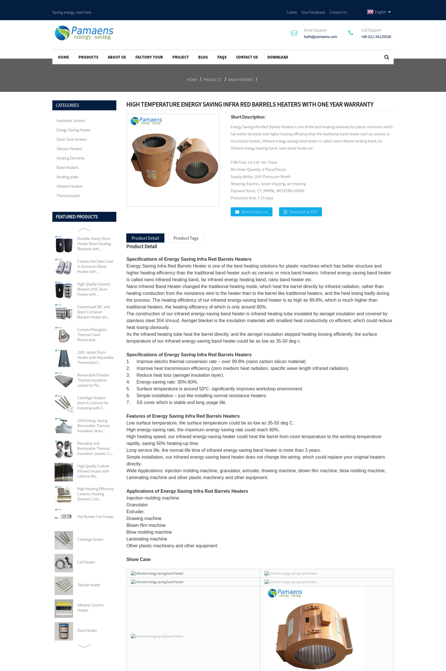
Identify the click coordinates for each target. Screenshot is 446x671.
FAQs (222, 45)
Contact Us (338, 5)
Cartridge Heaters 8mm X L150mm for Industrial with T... (92, 391)
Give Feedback (313, 5)
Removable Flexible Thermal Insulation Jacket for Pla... (93, 368)
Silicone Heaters (69, 137)
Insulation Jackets (71, 109)
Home (63, 45)
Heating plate (67, 165)
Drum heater (87, 619)
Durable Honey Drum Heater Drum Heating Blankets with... (94, 232)
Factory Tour (149, 45)
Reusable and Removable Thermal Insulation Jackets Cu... (95, 437)
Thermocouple (68, 184)
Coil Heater (86, 550)
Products (88, 45)
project (180, 45)
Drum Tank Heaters (72, 128)
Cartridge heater (90, 528)
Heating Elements (71, 146)
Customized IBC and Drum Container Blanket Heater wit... (93, 300)
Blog (203, 45)
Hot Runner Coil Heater (95, 505)
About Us (117, 45)
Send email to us (254, 200)
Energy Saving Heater (73, 118)
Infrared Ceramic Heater (90, 596)
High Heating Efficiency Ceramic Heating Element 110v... (95, 482)
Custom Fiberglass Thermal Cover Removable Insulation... (92, 323)
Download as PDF (303, 200)
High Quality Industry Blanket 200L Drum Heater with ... (93, 277)
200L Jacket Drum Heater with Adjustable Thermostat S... (95, 346)
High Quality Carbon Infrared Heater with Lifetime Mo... (93, 459)
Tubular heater (88, 573)
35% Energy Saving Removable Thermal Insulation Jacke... (93, 414)
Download (277, 45)
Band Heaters (240, 68)
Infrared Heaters (69, 174)
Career (292, 5)
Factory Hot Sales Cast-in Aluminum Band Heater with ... (95, 255)
